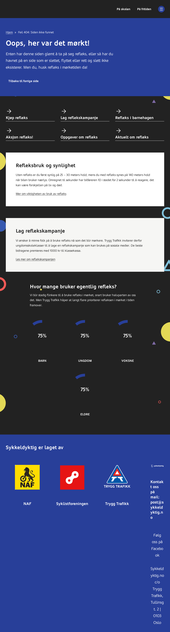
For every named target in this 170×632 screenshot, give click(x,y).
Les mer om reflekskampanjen (35, 259)
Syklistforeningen (72, 504)
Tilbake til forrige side (23, 81)
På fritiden (144, 9)
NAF (27, 504)
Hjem (9, 32)
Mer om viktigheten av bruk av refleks (41, 193)
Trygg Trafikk (117, 504)
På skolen (123, 9)
